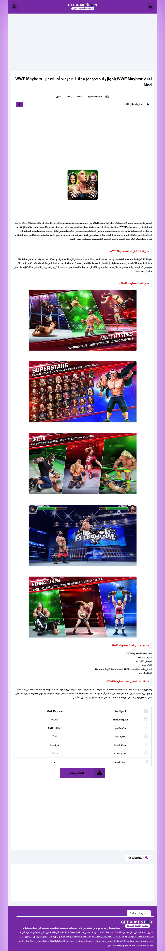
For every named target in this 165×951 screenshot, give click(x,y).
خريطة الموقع (21, 908)
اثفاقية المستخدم (42, 908)
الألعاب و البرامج (82, 7)
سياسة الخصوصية (41, 914)
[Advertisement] (82, 37)
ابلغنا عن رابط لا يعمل (40, 903)
